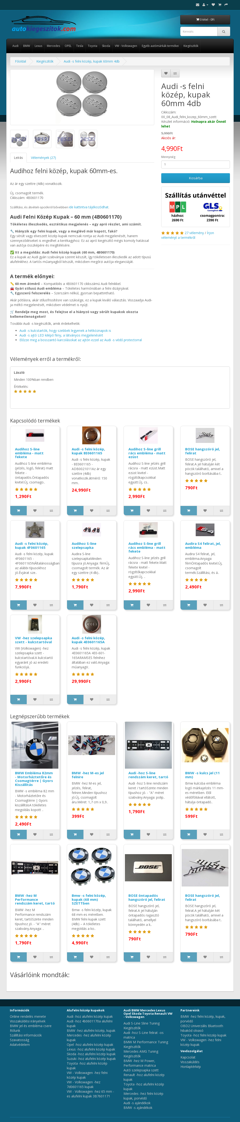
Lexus (38, 46)
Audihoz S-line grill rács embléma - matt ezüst (146, 453)
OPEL (68, 46)
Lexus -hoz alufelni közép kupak (91, 1049)
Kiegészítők (191, 46)
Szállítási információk (26, 1035)
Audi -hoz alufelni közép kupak (90, 1016)
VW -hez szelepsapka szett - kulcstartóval (33, 640)
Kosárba (195, 178)
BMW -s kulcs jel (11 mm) (202, 774)
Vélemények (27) (43, 157)
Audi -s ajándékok (137, 1103)
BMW (26, 46)
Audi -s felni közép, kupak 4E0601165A (88, 640)
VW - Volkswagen (126, 46)
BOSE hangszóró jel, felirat (202, 451)
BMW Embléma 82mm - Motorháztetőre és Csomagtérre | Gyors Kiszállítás (34, 778)
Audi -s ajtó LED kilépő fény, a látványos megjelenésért (61, 335)
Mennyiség (168, 157)
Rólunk (15, 1030)
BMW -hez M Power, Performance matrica (140, 1063)
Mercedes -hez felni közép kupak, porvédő (143, 1095)
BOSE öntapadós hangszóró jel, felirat (146, 897)
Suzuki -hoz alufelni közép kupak (91, 1058)
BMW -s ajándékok (138, 1107)
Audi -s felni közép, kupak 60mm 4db (92, 61)
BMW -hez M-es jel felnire (88, 774)
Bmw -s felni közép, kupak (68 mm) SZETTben (89, 899)
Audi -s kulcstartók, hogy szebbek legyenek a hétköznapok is (65, 330)
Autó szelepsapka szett (141, 1070)
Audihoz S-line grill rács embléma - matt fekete (146, 547)
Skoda (106, 46)
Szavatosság (19, 1040)
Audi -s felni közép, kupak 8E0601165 (88, 451)
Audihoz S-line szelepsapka (84, 545)
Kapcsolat (187, 1057)
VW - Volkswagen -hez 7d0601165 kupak (83, 1084)
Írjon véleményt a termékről (187, 235)
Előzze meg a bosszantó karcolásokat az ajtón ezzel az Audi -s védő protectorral (80, 340)
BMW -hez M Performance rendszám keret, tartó (35, 899)
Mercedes (53, 46)
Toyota (92, 46)
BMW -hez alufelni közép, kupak (91, 1030)
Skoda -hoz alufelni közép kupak (91, 1054)
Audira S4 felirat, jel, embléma (203, 545)
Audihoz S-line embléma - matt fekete (29, 453)
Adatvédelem (20, 1044)
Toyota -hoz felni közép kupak (203, 1035)
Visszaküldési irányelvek (27, 1021)
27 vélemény (194, 233)
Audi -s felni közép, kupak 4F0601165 (31, 545)
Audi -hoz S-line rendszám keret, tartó (148, 774)
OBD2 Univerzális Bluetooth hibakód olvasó (201, 1028)
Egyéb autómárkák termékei (160, 46)
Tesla (79, 46)
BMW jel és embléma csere (31, 1026)
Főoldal (20, 61)
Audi (15, 46)
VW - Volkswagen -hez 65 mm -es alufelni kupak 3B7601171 (90, 1093)
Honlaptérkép (190, 1066)
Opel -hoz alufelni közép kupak (90, 1044)
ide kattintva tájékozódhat (89, 207)
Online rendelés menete (28, 1016)
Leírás (18, 157)
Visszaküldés (189, 1062)
